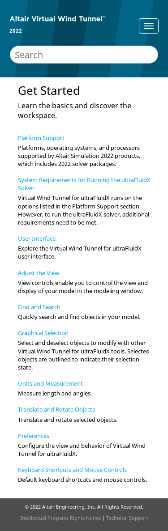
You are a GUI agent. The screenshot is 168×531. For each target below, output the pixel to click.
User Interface (37, 238)
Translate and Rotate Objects (56, 409)
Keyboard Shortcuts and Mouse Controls (72, 470)
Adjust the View (38, 273)
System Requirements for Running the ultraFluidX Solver (84, 184)
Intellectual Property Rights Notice (60, 517)
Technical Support (127, 517)
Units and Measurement (50, 383)
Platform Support (41, 138)
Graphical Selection (43, 333)
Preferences (33, 436)
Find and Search (39, 307)
